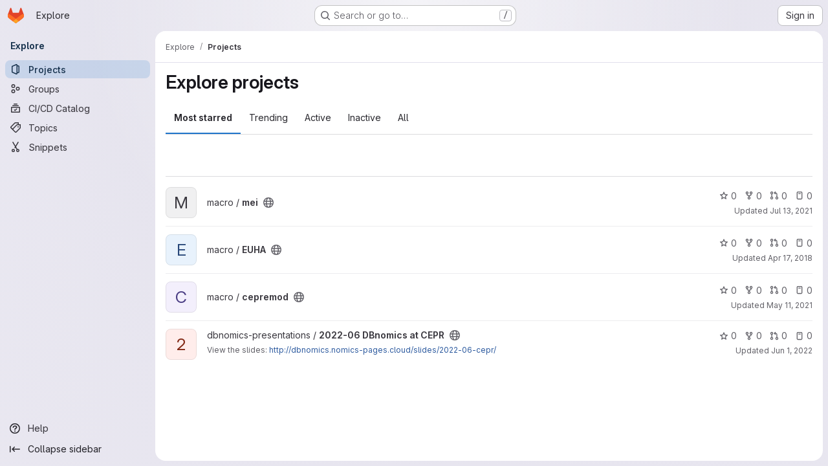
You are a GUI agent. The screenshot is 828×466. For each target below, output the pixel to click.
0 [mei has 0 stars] (728, 195)
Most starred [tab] (203, 117)
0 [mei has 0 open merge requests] (778, 195)
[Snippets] (77, 147)
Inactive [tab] (364, 117)
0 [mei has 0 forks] (753, 195)
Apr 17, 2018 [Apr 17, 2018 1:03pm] (790, 258)
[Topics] (77, 127)
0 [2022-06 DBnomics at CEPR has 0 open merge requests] (778, 335)
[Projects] (77, 69)
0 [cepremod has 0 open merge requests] (778, 290)
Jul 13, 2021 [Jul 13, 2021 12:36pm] (791, 211)
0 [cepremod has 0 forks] (753, 290)
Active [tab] (318, 117)
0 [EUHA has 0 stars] (728, 243)
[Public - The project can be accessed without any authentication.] (268, 202)
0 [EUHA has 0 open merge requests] (778, 243)
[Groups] (77, 89)
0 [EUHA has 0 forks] (753, 243)
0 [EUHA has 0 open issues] (803, 243)
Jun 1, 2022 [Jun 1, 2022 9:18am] (791, 350)
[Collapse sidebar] (77, 449)
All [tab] (403, 117)
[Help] (77, 428)
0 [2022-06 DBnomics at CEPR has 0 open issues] (803, 335)
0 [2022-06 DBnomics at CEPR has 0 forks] (753, 335)
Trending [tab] (268, 117)
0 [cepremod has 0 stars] (728, 290)
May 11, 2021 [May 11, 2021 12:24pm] (789, 305)
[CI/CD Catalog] (77, 108)
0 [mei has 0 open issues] (803, 195)
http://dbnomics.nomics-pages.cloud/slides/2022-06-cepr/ (382, 350)
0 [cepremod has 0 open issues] (803, 290)
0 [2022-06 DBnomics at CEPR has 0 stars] (728, 335)
